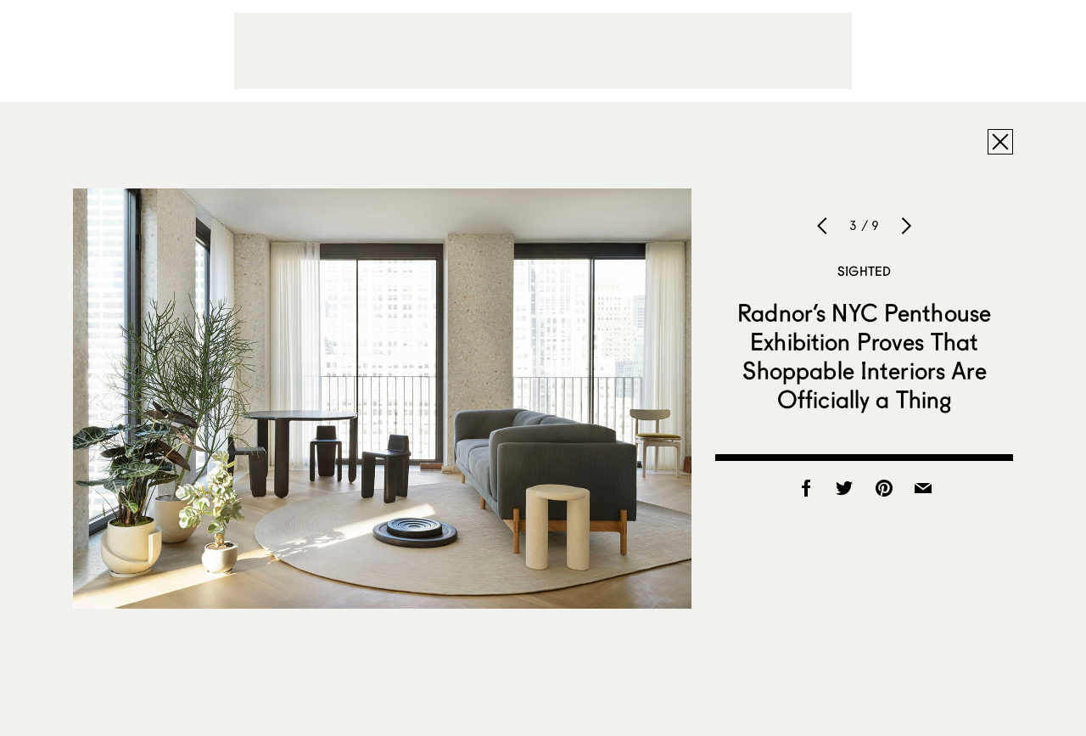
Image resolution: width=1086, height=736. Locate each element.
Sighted (864, 270)
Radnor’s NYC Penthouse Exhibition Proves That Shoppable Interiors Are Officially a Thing (864, 355)
